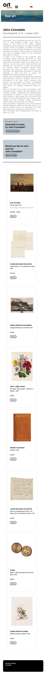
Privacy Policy (10, 663)
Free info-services (12, 131)
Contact (8, 665)
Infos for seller (11, 155)
